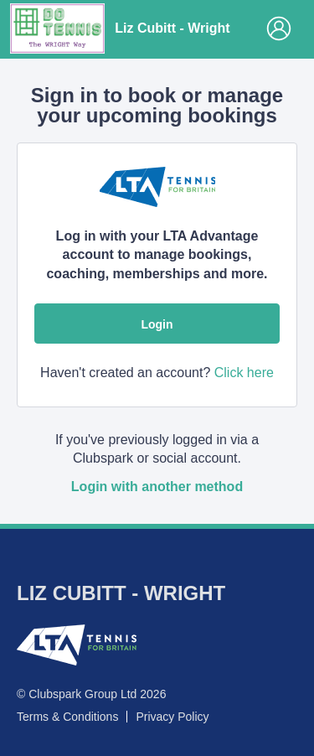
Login (156, 324)
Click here (244, 372)
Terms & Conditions (67, 716)
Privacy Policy (172, 716)
